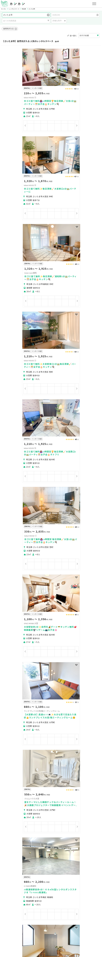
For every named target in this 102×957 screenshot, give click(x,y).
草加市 (16, 888)
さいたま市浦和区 (11, 884)
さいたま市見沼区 (59, 879)
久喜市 (78, 888)
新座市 (70, 888)
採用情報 (64, 934)
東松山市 (86, 884)
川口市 (54, 884)
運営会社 (54, 934)
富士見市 (87, 888)
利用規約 (29, 934)
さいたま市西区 (10, 879)
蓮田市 (7, 893)
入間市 (39, 888)
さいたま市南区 (27, 884)
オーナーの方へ (45, 922)
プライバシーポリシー (13, 934)
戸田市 (32, 888)
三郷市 (95, 888)
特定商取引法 (41, 934)
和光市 (63, 888)
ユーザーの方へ (37, 909)
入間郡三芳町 (17, 893)
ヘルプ (74, 934)
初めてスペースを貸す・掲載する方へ (20, 922)
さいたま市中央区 (76, 879)
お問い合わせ (85, 934)
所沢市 (70, 884)
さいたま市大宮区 (42, 879)
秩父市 (62, 884)
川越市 (39, 884)
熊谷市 (47, 884)
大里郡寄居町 (30, 893)
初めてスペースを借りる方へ (16, 909)
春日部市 (8, 888)
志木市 (55, 888)
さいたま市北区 (25, 879)
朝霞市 (47, 888)
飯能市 (77, 884)
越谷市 (24, 888)
